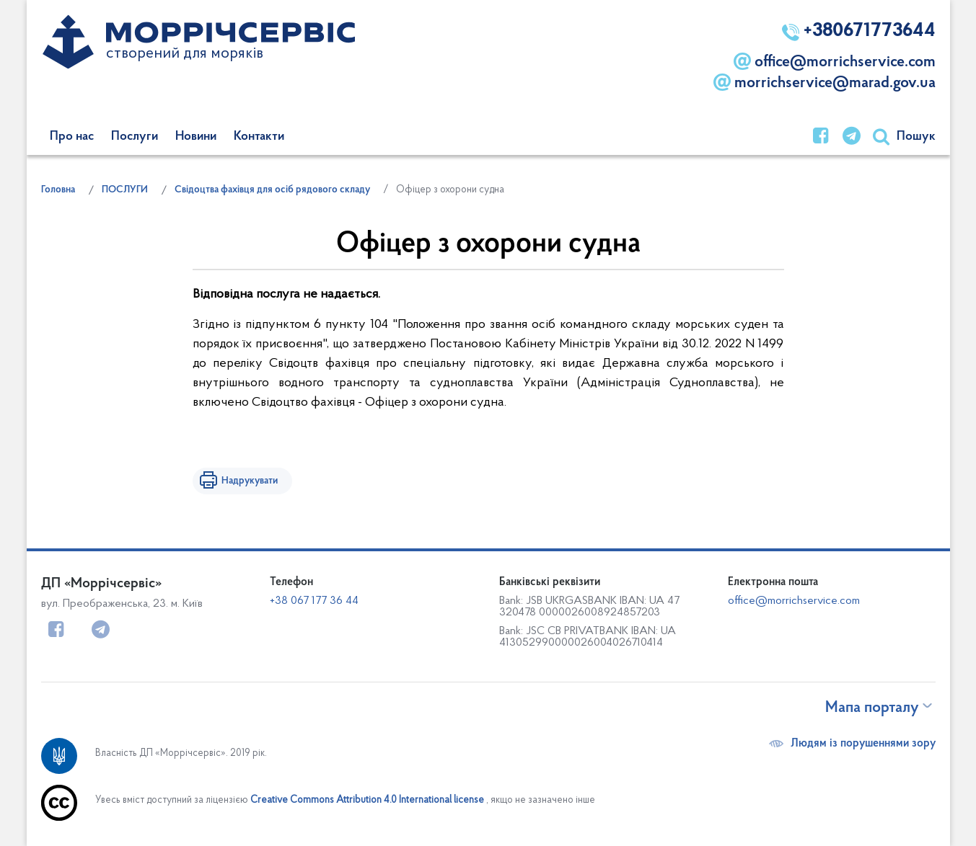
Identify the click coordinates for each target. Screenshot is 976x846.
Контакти (259, 136)
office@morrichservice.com (835, 62)
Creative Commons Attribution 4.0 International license (367, 800)
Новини (195, 136)
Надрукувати (249, 481)
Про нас (72, 136)
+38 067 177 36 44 (314, 601)
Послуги (134, 136)
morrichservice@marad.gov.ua (824, 83)
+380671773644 (859, 31)
